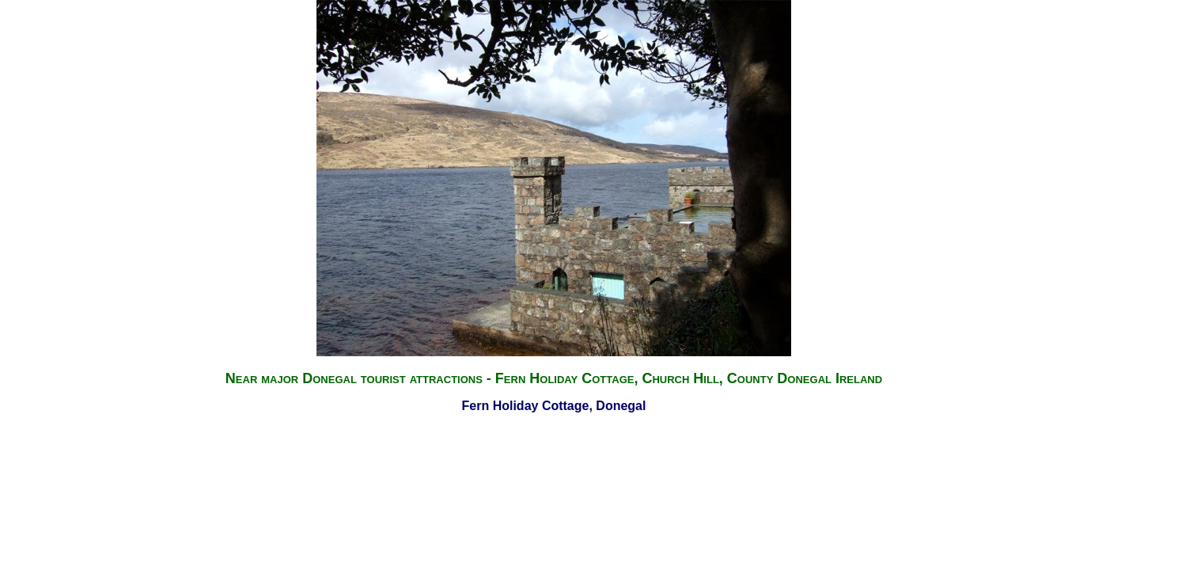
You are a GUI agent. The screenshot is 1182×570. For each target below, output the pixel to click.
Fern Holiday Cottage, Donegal (554, 405)
